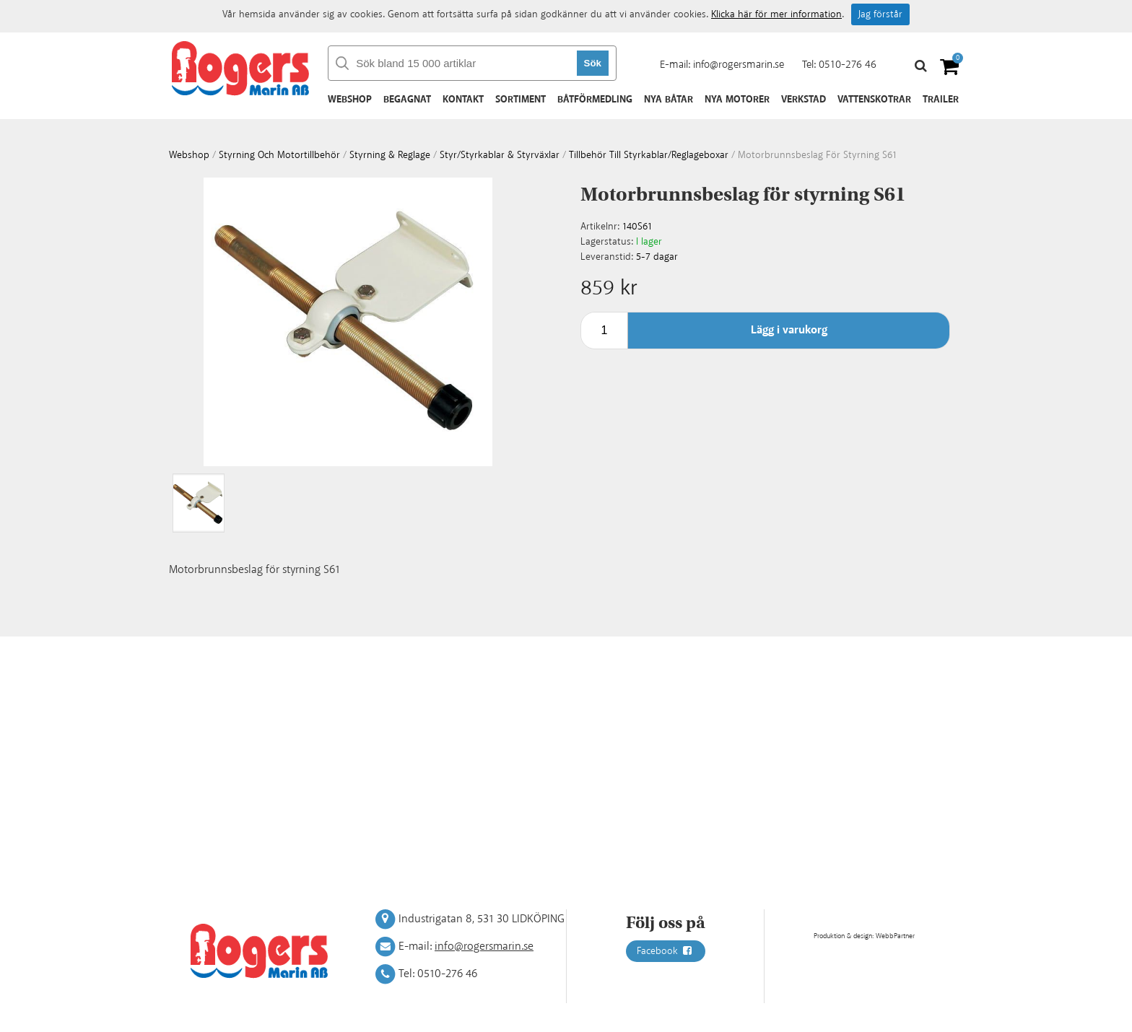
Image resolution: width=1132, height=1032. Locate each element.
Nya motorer (737, 99)
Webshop (350, 99)
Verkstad (803, 99)
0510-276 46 (847, 64)
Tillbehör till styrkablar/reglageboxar (648, 155)
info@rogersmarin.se (738, 64)
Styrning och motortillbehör (279, 155)
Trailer (941, 99)
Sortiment (520, 99)
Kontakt (463, 99)
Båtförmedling (594, 99)
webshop (189, 155)
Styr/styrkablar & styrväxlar (500, 155)
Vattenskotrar (874, 99)
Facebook (666, 951)
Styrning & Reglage (389, 155)
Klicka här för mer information (776, 14)
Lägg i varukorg (789, 330)
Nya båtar (668, 99)
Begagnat (407, 99)
